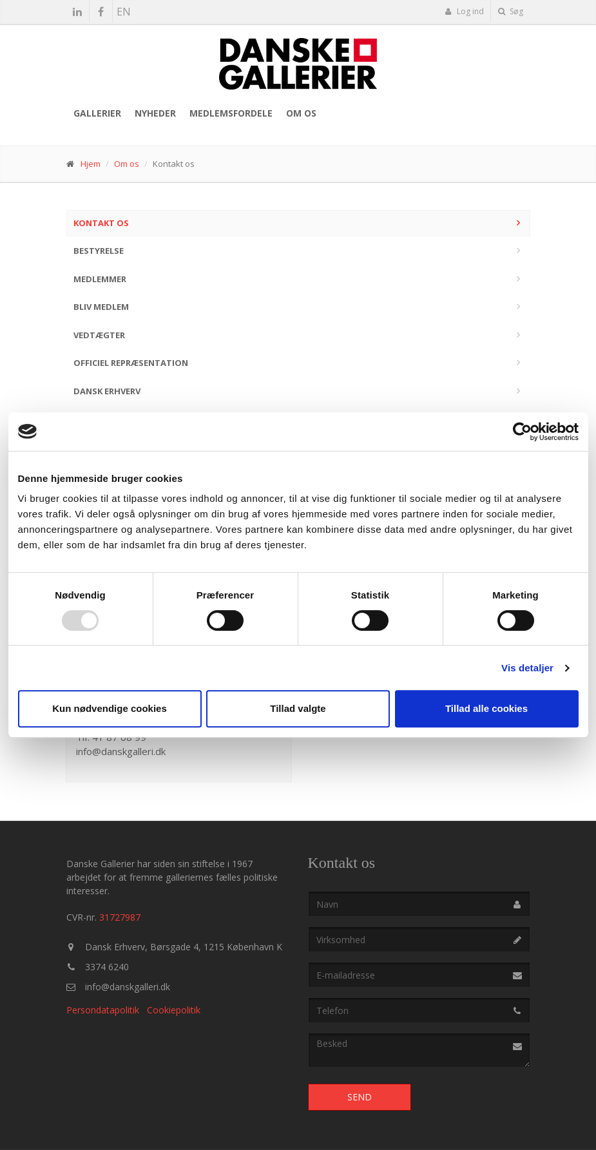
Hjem (91, 163)
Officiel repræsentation (130, 363)
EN (124, 12)
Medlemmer (99, 279)
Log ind (464, 11)
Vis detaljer (527, 667)
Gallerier (97, 113)
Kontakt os (101, 223)
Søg (510, 11)
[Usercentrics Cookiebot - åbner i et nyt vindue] (522, 431)
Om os (301, 113)
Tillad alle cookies (486, 708)
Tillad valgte (297, 708)
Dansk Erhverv (106, 391)
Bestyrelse (98, 250)
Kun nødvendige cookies (109, 708)
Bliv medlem (101, 306)
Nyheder (155, 113)
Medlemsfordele (231, 113)
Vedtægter (99, 335)
